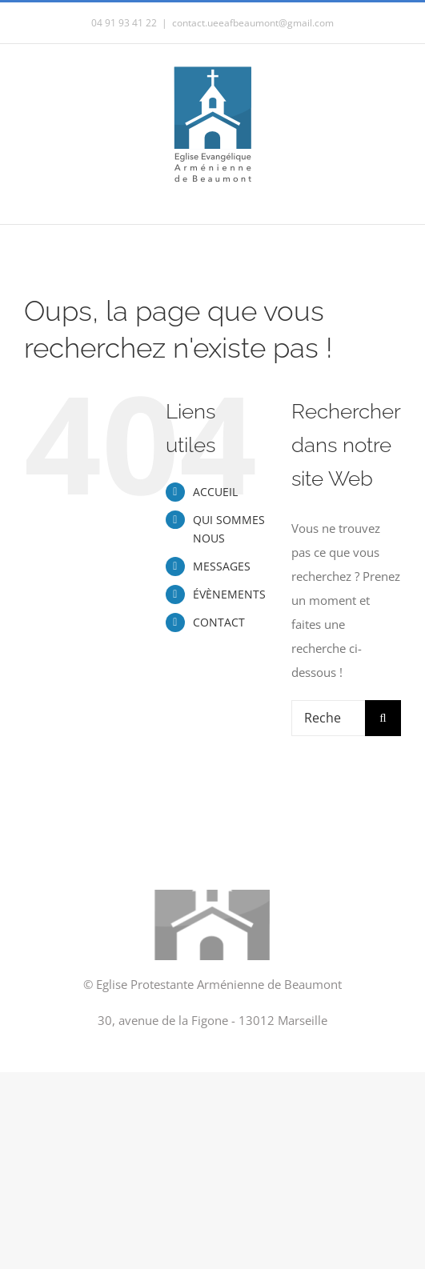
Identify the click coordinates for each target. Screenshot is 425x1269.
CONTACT (219, 622)
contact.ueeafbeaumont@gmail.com (253, 23)
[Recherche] (383, 718)
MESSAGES (222, 566)
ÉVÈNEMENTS (229, 594)
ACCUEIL (215, 491)
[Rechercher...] (328, 718)
